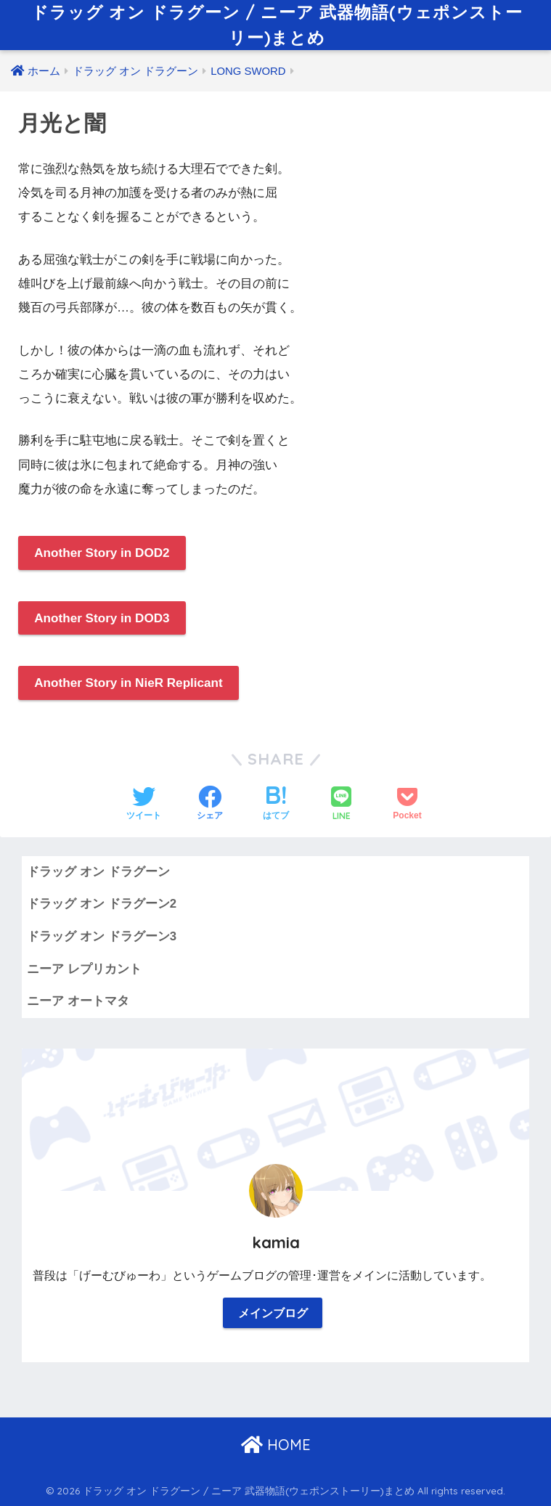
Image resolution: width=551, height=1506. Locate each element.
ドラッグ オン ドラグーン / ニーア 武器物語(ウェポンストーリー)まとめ (277, 24)
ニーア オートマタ (78, 1001)
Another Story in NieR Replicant (128, 683)
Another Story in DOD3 (101, 618)
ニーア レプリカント (84, 969)
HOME (276, 1445)
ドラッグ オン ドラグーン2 (101, 904)
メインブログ (273, 1313)
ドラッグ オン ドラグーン (98, 872)
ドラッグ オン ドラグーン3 (101, 936)
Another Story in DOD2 (101, 553)
